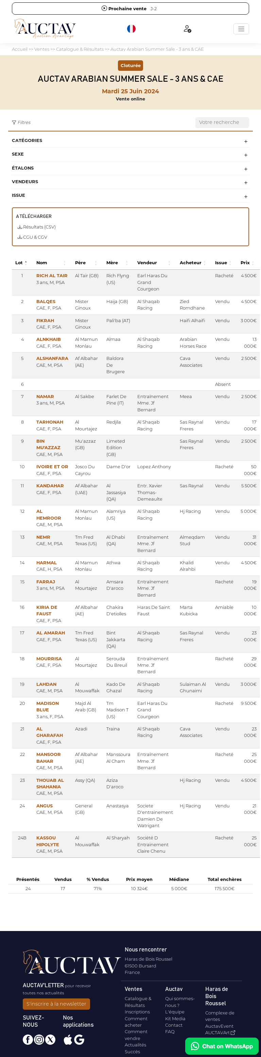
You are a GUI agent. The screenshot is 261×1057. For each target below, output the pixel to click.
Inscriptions (137, 1011)
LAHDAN (46, 684)
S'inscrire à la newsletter (56, 1004)
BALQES (45, 301)
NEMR (43, 537)
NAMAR (45, 396)
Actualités (135, 1044)
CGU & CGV (32, 237)
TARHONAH (49, 422)
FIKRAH (45, 320)
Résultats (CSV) (37, 227)
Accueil (20, 49)
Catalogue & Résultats (80, 49)
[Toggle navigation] (241, 28)
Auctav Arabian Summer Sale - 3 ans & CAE (157, 49)
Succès (132, 1051)
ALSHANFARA (52, 358)
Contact (173, 1025)
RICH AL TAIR (52, 275)
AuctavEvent (219, 1026)
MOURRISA (49, 658)
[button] (131, 29)
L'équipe (175, 1011)
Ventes (41, 49)
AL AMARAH (50, 632)
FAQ (170, 1031)
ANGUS (44, 805)
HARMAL (46, 562)
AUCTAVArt (220, 1032)
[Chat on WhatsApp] (222, 1046)
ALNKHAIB (48, 339)
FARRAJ (45, 581)
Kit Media (175, 1018)
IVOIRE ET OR (52, 466)
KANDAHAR (50, 485)
